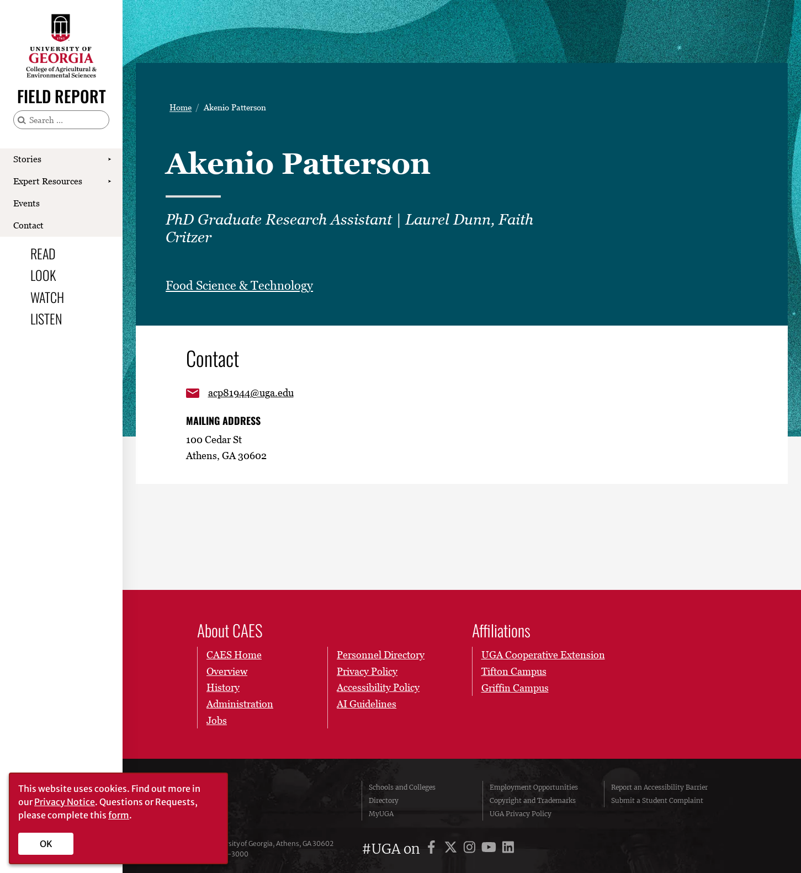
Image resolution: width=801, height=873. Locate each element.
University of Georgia (272, 801)
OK (46, 843)
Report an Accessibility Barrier (659, 787)
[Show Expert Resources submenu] (109, 182)
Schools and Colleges (402, 787)
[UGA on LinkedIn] (508, 849)
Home (180, 107)
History (223, 688)
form (118, 815)
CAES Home (234, 655)
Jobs (216, 720)
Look (43, 275)
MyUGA (381, 814)
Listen (46, 318)
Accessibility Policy (378, 688)
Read (43, 253)
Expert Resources (47, 181)
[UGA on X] (452, 849)
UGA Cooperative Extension (543, 655)
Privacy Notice (64, 801)
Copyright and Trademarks (533, 800)
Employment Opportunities (534, 787)
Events (26, 203)
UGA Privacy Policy (520, 814)
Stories (27, 159)
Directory (384, 800)
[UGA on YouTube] (490, 849)
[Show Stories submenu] (109, 159)
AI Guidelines (366, 704)
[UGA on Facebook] (433, 849)
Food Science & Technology (239, 285)
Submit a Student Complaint (657, 800)
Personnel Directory (381, 655)
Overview (226, 671)
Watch (47, 297)
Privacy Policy (367, 671)
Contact (28, 225)
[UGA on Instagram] (471, 849)
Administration (239, 704)
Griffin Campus (515, 688)
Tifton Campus (514, 671)
